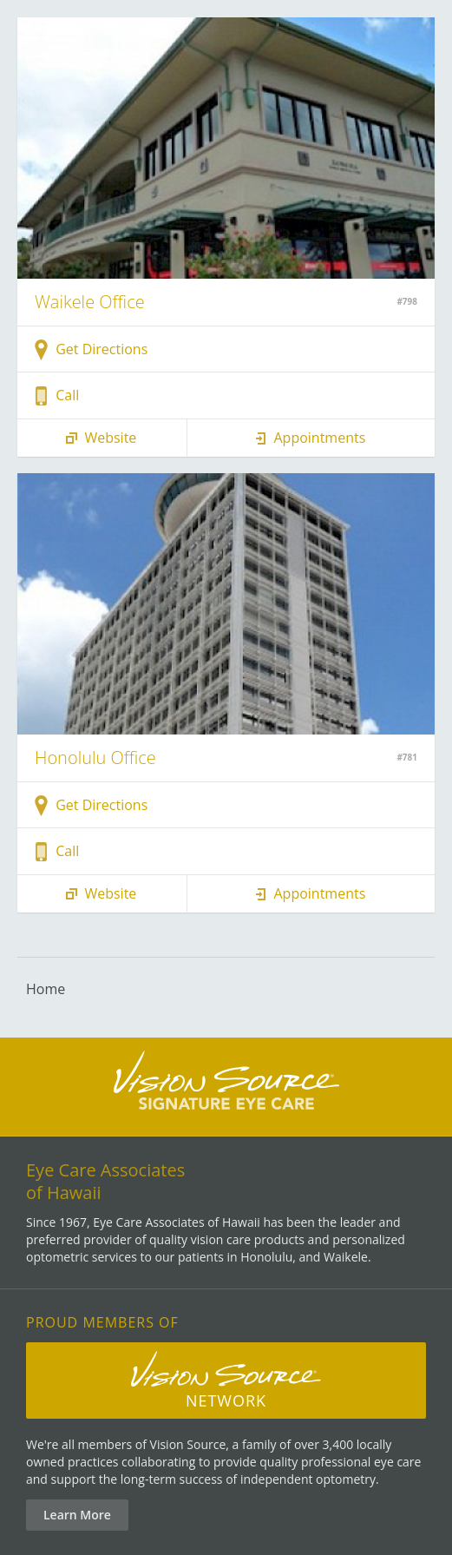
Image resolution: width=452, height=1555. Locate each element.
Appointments (308, 438)
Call (57, 396)
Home (45, 988)
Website (99, 438)
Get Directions (91, 350)
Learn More (77, 1514)
